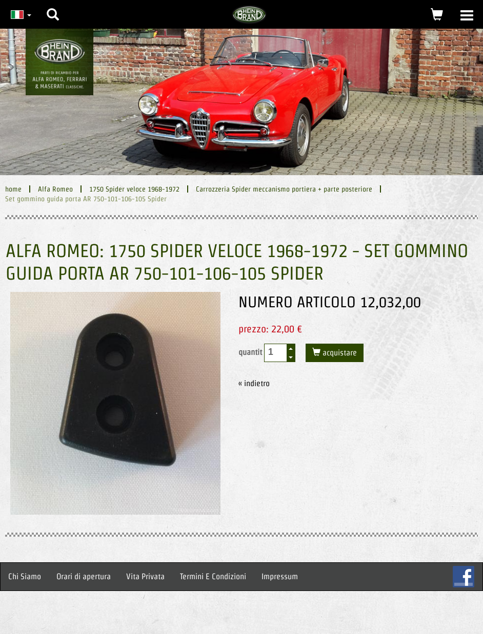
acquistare (338, 352)
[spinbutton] (276, 352)
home (13, 189)
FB (463, 576)
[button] (53, 7)
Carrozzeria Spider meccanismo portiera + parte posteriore (284, 189)
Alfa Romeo (55, 189)
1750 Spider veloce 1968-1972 (134, 189)
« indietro (254, 383)
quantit (266, 353)
